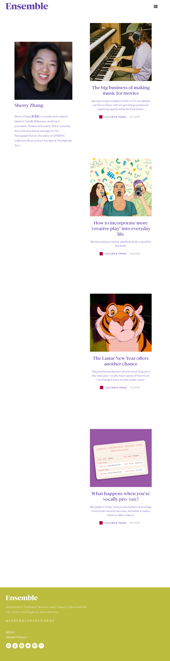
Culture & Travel (115, 117)
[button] (155, 6)
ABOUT (10, 632)
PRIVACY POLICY (16, 637)
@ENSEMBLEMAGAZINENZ (30, 620)
